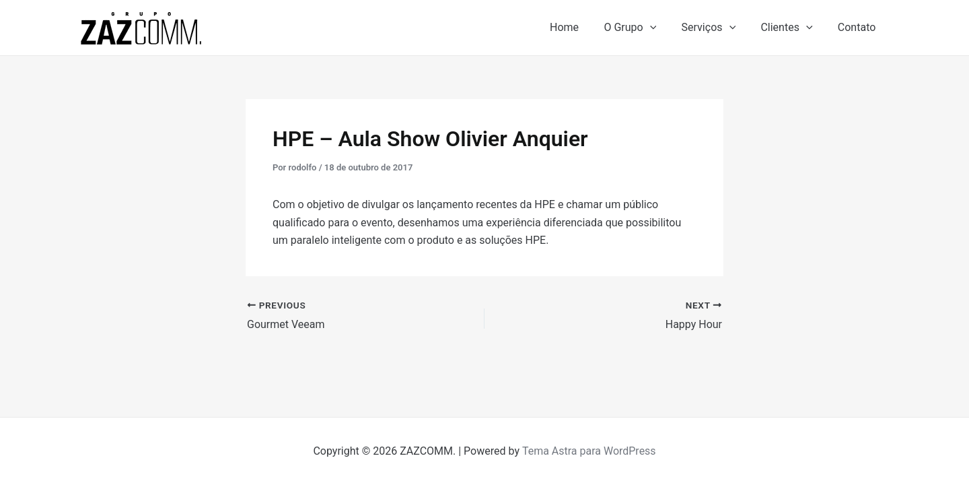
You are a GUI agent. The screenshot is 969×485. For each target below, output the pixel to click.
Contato (858, 27)
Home (580, 27)
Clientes (792, 28)
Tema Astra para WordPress (589, 451)
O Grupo (642, 28)
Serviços (717, 28)
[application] (662, 28)
